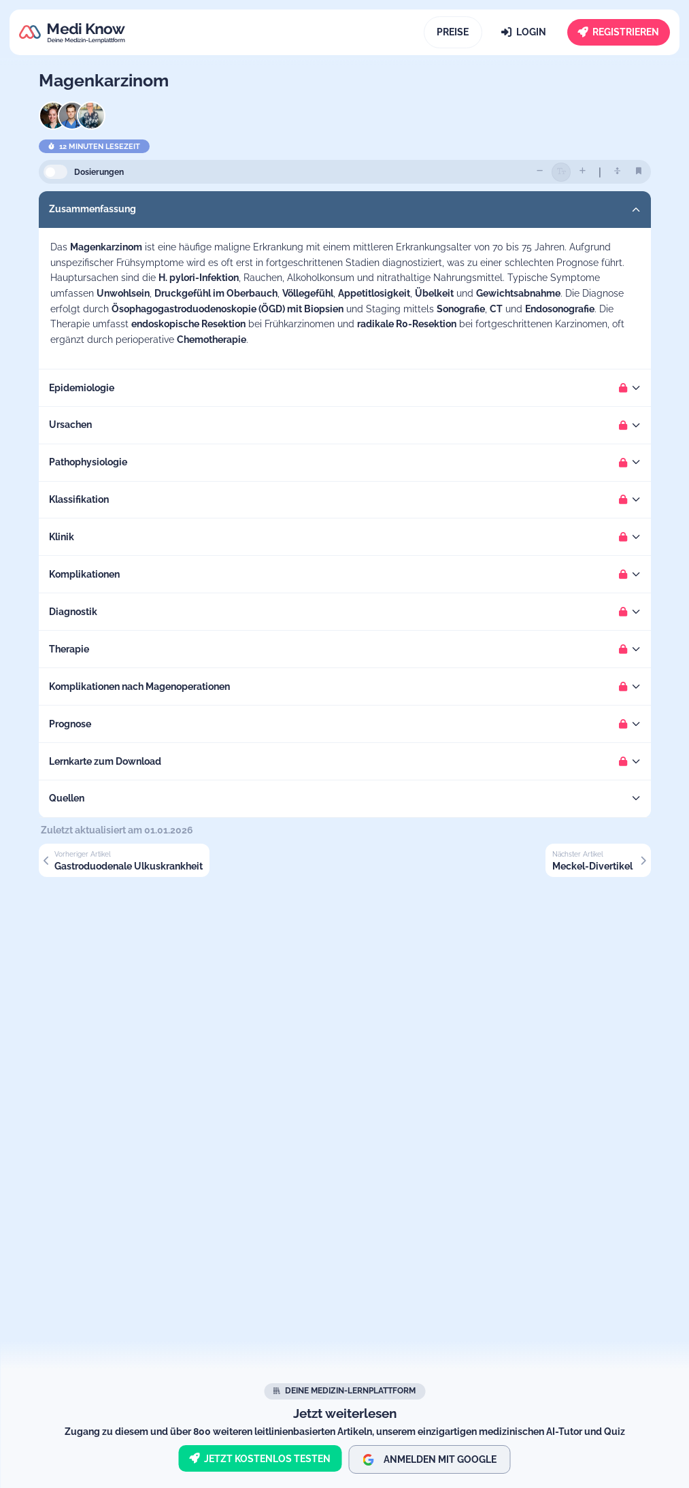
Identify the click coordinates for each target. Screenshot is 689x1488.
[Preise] (453, 32)
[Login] (524, 32)
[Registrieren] (619, 32)
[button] (345, 209)
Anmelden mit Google (430, 1460)
